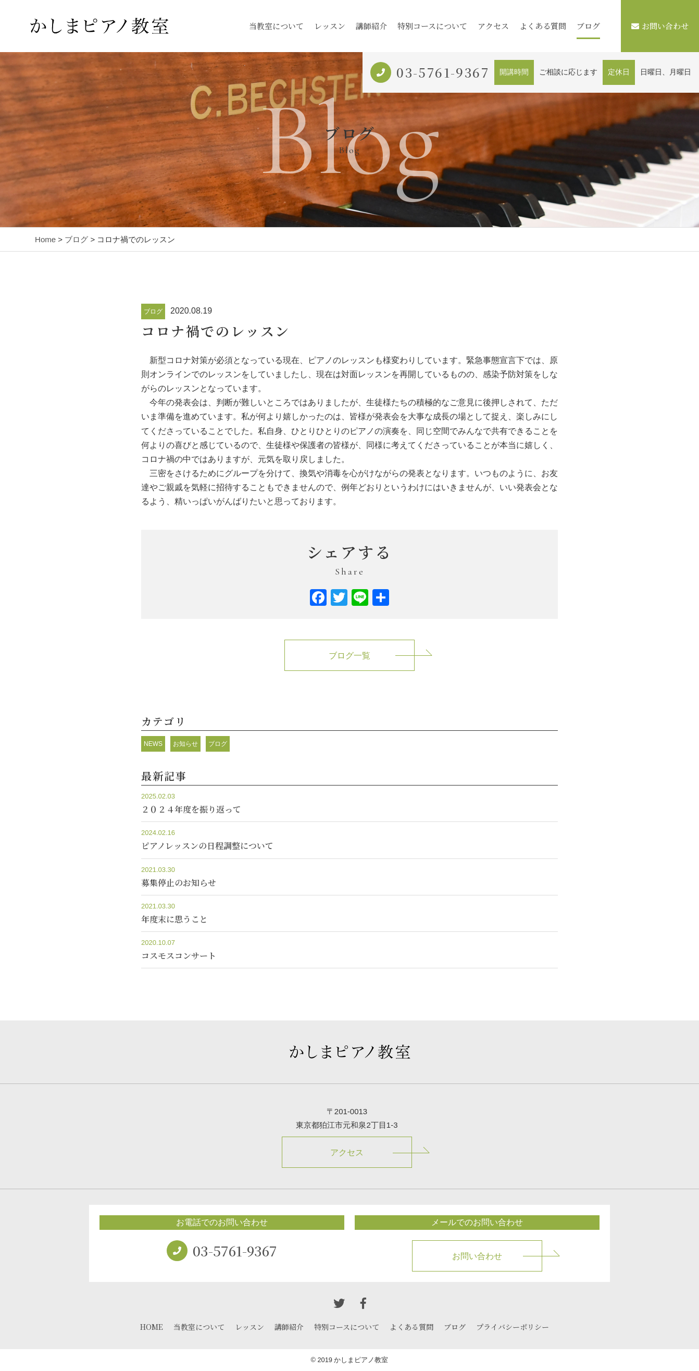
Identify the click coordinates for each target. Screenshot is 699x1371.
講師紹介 (371, 25)
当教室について (276, 25)
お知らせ (185, 743)
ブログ (588, 25)
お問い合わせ (660, 25)
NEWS (153, 743)
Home (45, 239)
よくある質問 (542, 25)
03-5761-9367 (442, 72)
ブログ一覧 (349, 655)
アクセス (493, 25)
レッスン (329, 25)
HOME (151, 1327)
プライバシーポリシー (512, 1327)
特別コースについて (432, 25)
